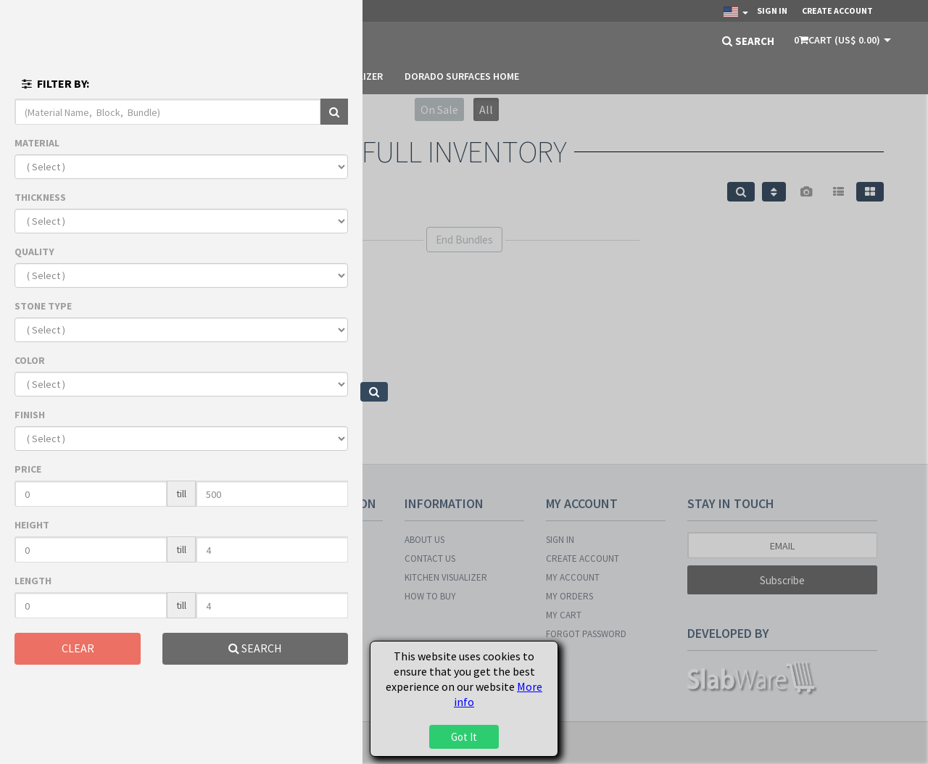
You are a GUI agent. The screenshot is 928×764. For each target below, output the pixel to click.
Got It (464, 737)
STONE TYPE (43, 305)
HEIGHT (31, 524)
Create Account (837, 10)
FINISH (29, 414)
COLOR (29, 360)
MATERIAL (36, 142)
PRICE (27, 469)
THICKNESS (40, 197)
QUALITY (34, 251)
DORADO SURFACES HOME (462, 76)
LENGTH (32, 580)
